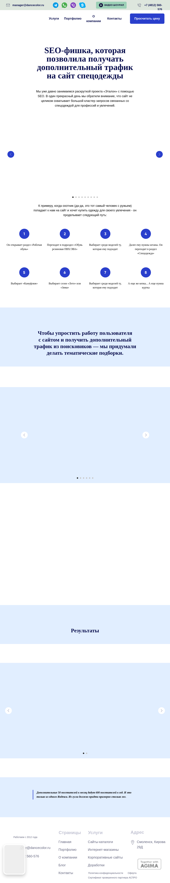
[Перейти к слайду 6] (88, 197)
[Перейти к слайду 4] (82, 197)
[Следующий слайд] (159, 154)
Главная (65, 842)
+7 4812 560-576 (26, 856)
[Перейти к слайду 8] (94, 197)
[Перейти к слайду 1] (73, 197)
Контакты (114, 18)
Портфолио (73, 18)
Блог (62, 865)
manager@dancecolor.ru (28, 5)
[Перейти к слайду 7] (91, 197)
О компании (93, 19)
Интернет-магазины (103, 849)
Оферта (132, 873)
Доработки (96, 865)
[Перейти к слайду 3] (79, 197)
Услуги (54, 18)
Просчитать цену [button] (147, 18)
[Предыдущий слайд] (10, 154)
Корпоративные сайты (105, 857)
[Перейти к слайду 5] (85, 197)
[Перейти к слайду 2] (76, 197)
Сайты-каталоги (100, 842)
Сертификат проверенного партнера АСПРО (112, 877)
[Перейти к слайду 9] (97, 197)
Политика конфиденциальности (105, 873)
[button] (111, 5)
